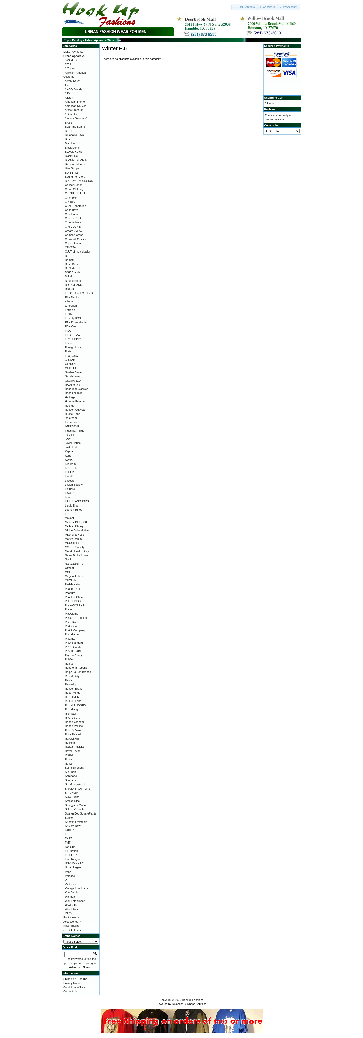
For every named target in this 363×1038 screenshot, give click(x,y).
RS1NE (69, 755)
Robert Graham (74, 721)
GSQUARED (73, 380)
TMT (68, 842)
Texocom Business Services (189, 1003)
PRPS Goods (73, 647)
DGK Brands (72, 272)
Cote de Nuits (73, 222)
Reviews (269, 109)
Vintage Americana (76, 888)
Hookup (69, 405)
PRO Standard (74, 642)
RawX (68, 680)
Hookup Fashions (193, 999)
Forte (68, 351)
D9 (66, 255)
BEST (68, 130)
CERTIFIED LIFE (75, 193)
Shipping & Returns (75, 978)
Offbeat (69, 567)
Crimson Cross (74, 234)
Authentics (71, 114)
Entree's (70, 309)
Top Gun (70, 846)
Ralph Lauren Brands (78, 672)
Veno (68, 871)
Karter (68, 455)
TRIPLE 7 (71, 855)
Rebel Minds (72, 692)
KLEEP (69, 472)
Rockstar (70, 742)
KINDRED (71, 467)
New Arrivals (71, 925)
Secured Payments (276, 45)
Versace (70, 875)
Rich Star (70, 713)
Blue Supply (72, 168)
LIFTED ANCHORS (77, 501)
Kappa (69, 451)
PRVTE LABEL (74, 651)
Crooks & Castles (75, 239)
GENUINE (71, 364)
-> (74, 56)
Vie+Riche (71, 884)
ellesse (69, 301)
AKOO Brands (73, 89)
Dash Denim (72, 264)
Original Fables (74, 576)
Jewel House (73, 442)
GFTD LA (70, 368)
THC (68, 834)
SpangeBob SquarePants (80, 813)
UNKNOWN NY (74, 863)
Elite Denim (72, 297)
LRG (68, 513)
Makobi (69, 517)
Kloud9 (69, 476)
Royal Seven (72, 750)
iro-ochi (69, 434)
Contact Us (70, 991)
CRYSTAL (71, 247)
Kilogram (70, 463)
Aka (67, 85)
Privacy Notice (72, 983)
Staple (69, 817)
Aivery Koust (72, 80)
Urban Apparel (94, 40)
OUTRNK (70, 580)
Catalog (77, 40)
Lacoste (70, 480)
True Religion (73, 859)
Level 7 (69, 492)
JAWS (68, 438)
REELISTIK (72, 696)
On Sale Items (72, 930)
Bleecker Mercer (75, 164)
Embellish (71, 305)
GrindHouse (72, 376)
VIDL (68, 880)
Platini (68, 609)
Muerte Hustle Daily (77, 551)
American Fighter (75, 101)
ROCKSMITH (73, 738)
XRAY (68, 913)
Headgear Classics (76, 388)
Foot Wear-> (71, 917)
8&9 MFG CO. (73, 60)
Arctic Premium (74, 109)
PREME (70, 638)
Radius (69, 663)
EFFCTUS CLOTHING (79, 293)
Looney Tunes (73, 509)
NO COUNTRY (74, 563)
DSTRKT (70, 289)
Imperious (71, 422)
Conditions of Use (74, 987)
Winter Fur (114, 40)
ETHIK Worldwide (76, 322)
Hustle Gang (72, 413)
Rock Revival (73, 734)
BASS (68, 122)
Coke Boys (71, 209)
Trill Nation (71, 850)
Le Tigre (70, 488)
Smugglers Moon (75, 805)
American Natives (75, 105)
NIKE (68, 559)
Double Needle (74, 280)
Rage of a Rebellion (77, 667)
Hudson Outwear (75, 409)
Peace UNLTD (73, 588)
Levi (67, 497)
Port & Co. (71, 626)
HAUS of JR (72, 384)
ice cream (71, 417)
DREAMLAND (73, 284)
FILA (68, 330)
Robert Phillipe (74, 725)
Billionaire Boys (74, 134)
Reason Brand (73, 688)
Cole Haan (71, 214)
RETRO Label (73, 701)
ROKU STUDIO (74, 746)
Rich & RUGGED (75, 705)
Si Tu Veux (71, 792)
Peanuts (70, 592)
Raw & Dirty (72, 676)
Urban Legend (73, 867)
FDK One (70, 326)
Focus (68, 343)
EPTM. (69, 314)
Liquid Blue (71, 505)
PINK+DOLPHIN (75, 605)
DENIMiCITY (73, 268)
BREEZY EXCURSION (79, 180)
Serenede (71, 780)
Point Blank (72, 622)
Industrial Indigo (74, 430)
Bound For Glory (75, 176)
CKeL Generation (75, 205)
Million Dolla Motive (77, 530)
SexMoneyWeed (75, 784)
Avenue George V (76, 118)
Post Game (72, 634)
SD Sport (70, 771)
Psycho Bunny (73, 655)
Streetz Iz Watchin (76, 821)
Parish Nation (73, 584)
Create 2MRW (73, 230)
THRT (68, 838)
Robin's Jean (73, 730)
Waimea (70, 896)
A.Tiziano (70, 68)
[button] (244, 7)
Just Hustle (71, 447)
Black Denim (72, 147)
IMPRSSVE (72, 426)
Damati (69, 259)
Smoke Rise (72, 800)
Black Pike (71, 155)
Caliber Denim (73, 184)
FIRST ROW (72, 334)
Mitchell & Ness (74, 534)
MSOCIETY (72, 542)
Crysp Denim (73, 243)
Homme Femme (75, 401)
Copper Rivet (73, 218)
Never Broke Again (76, 555)
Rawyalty (70, 684)
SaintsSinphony (74, 767)
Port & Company (75, 630)
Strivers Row (72, 825)
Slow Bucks (72, 796)
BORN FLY (71, 172)
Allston (69, 97)
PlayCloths (71, 613)
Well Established (75, 900)
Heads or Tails (73, 393)
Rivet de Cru (72, 717)
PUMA (69, 659)
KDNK (69, 459)
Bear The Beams (75, 126)
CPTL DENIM (73, 226)
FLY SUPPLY (73, 339)
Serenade (71, 775)
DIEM (68, 276)
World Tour (71, 909)
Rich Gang (71, 709)
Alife (67, 93)
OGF (68, 572)
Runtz (68, 759)
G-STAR (70, 359)
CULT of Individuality (77, 251)
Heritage (70, 397)
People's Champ (75, 597)
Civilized (70, 201)
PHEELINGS (73, 601)
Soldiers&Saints (74, 809)
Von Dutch (71, 892)
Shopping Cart (273, 97)
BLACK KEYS (73, 151)
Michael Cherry (74, 526)
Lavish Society (74, 484)
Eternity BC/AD (74, 318)
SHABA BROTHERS (77, 788)
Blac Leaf (70, 143)
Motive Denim (73, 538)
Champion (71, 197)
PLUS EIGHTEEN (76, 617)
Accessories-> (72, 921)
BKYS (68, 139)
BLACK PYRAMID (76, 159)
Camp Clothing (74, 189)
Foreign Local (73, 347)
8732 (68, 64)
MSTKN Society (74, 547)
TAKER (69, 830)
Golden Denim (73, 372)
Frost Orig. (71, 355)
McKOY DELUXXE (76, 522)
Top (66, 40)
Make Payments (73, 51)
